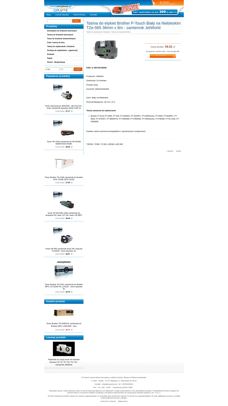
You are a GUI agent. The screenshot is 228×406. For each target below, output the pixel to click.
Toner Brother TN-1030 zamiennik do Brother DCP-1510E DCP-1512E (64, 178)
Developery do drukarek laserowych (62, 31)
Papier (49, 58)
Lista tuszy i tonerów (108, 401)
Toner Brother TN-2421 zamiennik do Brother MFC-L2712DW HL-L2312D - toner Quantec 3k (64, 286)
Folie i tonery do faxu (56, 43)
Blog (49, 14)
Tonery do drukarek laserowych (60, 35)
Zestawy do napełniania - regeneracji (62, 50)
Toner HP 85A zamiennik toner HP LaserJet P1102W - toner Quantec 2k (63, 250)
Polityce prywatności (138, 377)
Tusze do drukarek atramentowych (61, 39)
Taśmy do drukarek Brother (121, 32)
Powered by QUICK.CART (123, 387)
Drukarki (50, 54)
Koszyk (166, 2)
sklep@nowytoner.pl (109, 384)
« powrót (169, 151)
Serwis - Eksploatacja (56, 62)
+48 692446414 (127, 384)
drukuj (178, 151)
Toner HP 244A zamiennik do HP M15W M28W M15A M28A (64, 143)
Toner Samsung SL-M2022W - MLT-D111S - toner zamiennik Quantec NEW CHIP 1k (64, 107)
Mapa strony (123, 401)
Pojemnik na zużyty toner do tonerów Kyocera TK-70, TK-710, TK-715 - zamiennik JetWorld (64, 362)
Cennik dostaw (62, 14)
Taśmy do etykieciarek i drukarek (60, 46)
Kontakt (93, 14)
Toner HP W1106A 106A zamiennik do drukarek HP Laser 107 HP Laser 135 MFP (64, 214)
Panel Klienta (79, 14)
